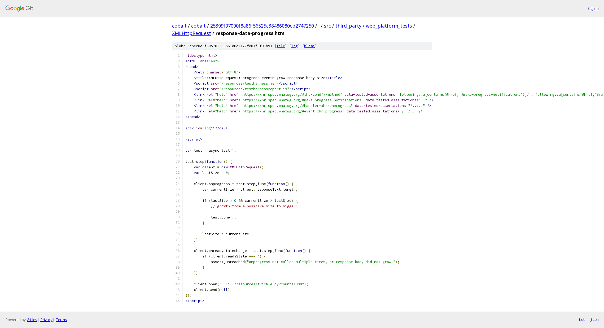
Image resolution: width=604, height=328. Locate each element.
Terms (61, 319)
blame (309, 46)
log (294, 46)
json (594, 319)
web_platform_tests (389, 26)
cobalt (179, 26)
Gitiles (32, 319)
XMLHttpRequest (191, 33)
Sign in (593, 8)
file (281, 46)
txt (582, 319)
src (327, 26)
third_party (348, 26)
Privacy (46, 319)
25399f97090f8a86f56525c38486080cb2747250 (262, 26)
